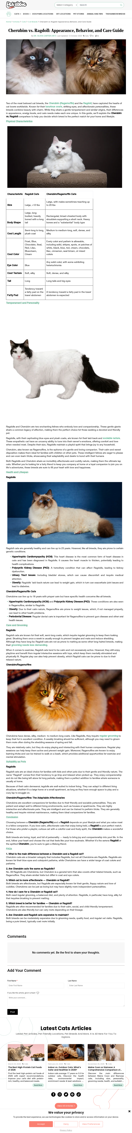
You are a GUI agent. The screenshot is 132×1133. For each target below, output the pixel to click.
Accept (41, 1124)
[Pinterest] (72, 1094)
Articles (16, 22)
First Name (12, 981)
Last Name (72, 981)
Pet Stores (78, 14)
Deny (66, 1124)
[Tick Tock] (78, 1094)
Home (8, 22)
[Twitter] (66, 1094)
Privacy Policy (66, 1130)
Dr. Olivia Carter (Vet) (45, 36)
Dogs (26, 14)
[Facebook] (53, 1094)
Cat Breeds (33, 22)
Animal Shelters (95, 14)
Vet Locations (63, 14)
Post (12, 1012)
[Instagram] (59, 1094)
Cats (16, 14)
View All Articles (66, 1105)
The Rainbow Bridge (115, 14)
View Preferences (91, 1124)
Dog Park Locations (42, 14)
